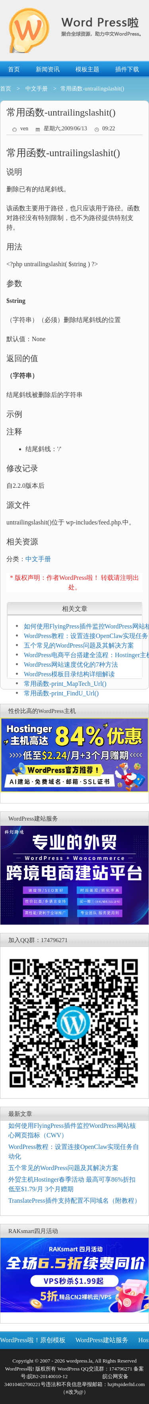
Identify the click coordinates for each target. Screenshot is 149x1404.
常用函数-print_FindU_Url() (61, 693)
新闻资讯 (48, 69)
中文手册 (36, 89)
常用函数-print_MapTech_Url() (65, 683)
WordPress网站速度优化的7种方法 (71, 664)
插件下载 (127, 69)
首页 (14, 69)
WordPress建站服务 (101, 1340)
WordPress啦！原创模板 (33, 1340)
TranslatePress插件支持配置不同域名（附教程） (74, 1200)
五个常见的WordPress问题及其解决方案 (79, 645)
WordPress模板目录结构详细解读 (69, 674)
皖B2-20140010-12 (47, 1376)
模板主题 (87, 69)
